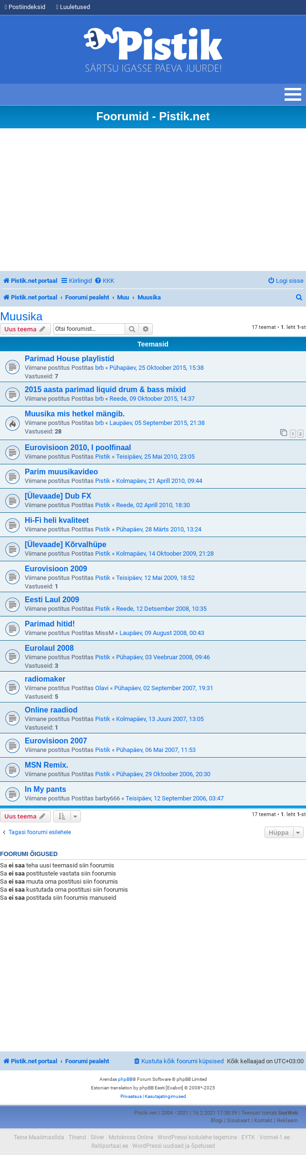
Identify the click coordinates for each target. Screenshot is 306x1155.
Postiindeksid (25, 6)
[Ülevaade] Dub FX (58, 496)
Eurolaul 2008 (49, 648)
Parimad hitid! (50, 624)
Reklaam (287, 1120)
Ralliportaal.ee (109, 1146)
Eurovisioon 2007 (56, 741)
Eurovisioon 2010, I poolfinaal (78, 447)
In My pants (45, 789)
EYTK (248, 1137)
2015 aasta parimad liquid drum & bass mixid (105, 389)
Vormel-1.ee (274, 1137)
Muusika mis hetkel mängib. (75, 414)
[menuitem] (104, 281)
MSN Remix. (46, 765)
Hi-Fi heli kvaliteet (57, 520)
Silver (97, 1137)
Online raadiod (51, 710)
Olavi (102, 688)
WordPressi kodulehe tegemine (197, 1137)
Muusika (21, 316)
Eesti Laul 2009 (52, 600)
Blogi (217, 1120)
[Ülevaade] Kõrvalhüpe (66, 544)
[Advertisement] (153, 199)
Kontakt (263, 1120)
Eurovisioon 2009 (56, 569)
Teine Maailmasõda (39, 1137)
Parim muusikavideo (61, 472)
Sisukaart (238, 1120)
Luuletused (73, 6)
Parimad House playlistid (69, 359)
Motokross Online (131, 1137)
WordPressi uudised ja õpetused (173, 1146)
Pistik (102, 456)
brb (99, 367)
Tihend (77, 1137)
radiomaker (45, 679)
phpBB (125, 1079)
